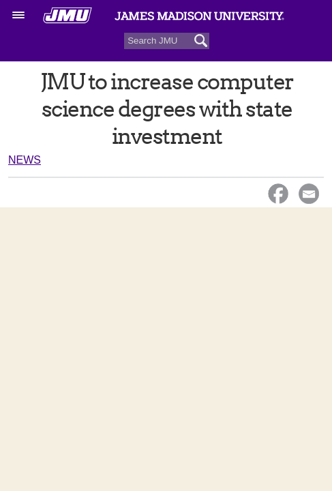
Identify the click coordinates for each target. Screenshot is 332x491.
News (24, 160)
